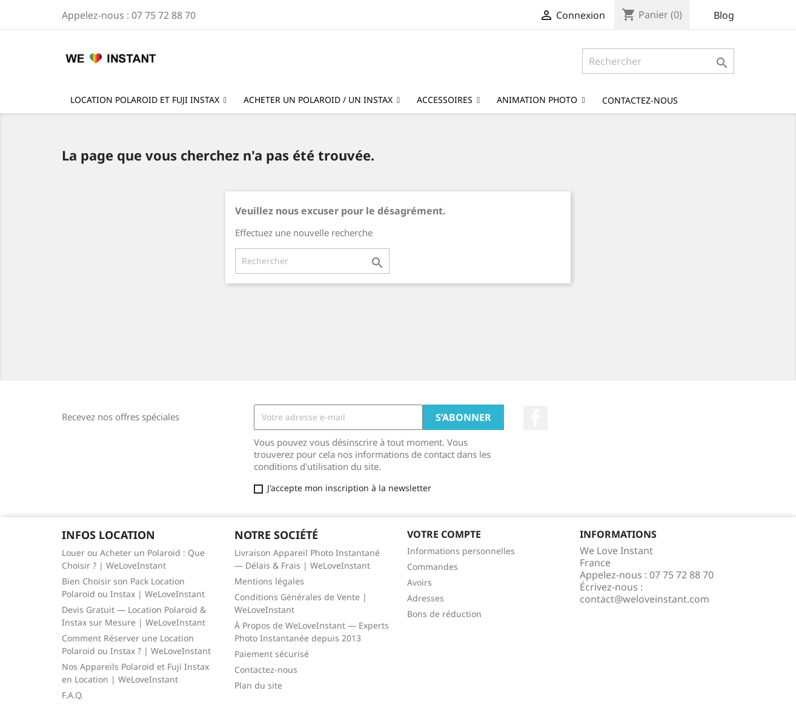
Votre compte (444, 534)
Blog (724, 15)
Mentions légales (269, 581)
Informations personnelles (461, 551)
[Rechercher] (658, 61)
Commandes (432, 566)
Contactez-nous (265, 669)
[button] (540, 99)
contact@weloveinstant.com (644, 599)
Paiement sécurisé (271, 654)
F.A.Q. (73, 695)
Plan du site (258, 685)
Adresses (425, 598)
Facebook (535, 418)
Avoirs (419, 582)
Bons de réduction (444, 614)
